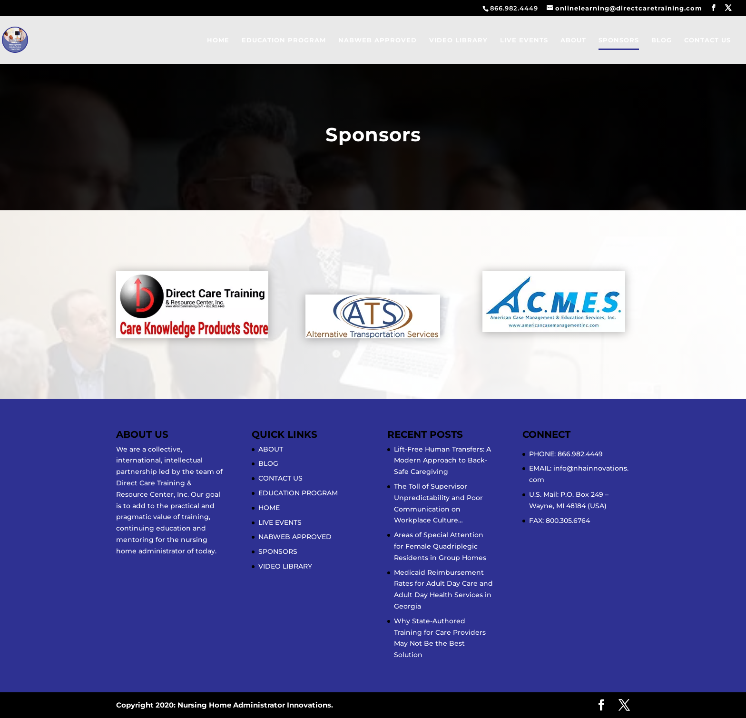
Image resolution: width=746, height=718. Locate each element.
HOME (218, 40)
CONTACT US (707, 40)
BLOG (661, 40)
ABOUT (573, 40)
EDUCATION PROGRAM (284, 40)
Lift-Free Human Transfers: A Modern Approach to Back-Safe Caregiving (442, 460)
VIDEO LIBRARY (458, 40)
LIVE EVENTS (524, 40)
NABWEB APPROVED (377, 40)
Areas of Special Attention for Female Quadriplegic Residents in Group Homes (440, 546)
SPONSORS (619, 40)
